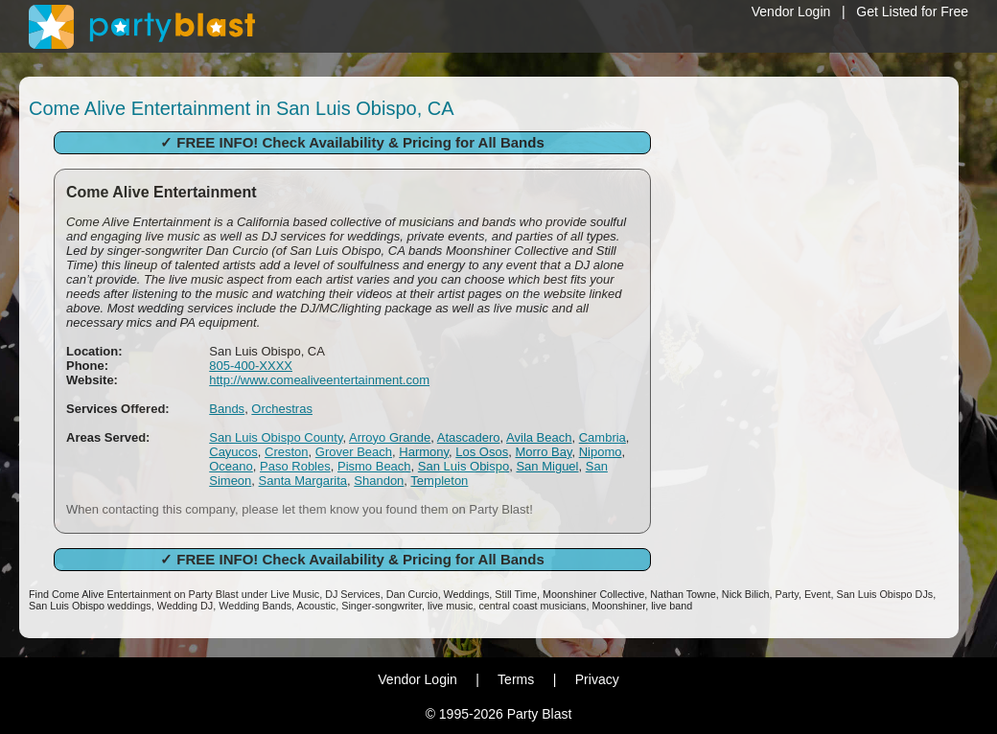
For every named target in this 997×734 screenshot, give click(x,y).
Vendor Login (791, 11)
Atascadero (468, 437)
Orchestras (282, 408)
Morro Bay (543, 452)
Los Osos (481, 452)
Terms (516, 679)
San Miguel (547, 466)
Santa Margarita (303, 480)
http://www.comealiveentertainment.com (319, 380)
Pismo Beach (374, 466)
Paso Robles (295, 466)
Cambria (602, 437)
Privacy (597, 679)
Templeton (439, 480)
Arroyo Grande (389, 437)
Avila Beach (538, 437)
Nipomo (600, 452)
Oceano (231, 466)
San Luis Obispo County (275, 437)
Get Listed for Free (912, 11)
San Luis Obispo (463, 466)
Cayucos (233, 452)
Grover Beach (353, 452)
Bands (226, 408)
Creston (287, 452)
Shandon (379, 480)
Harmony (424, 452)
